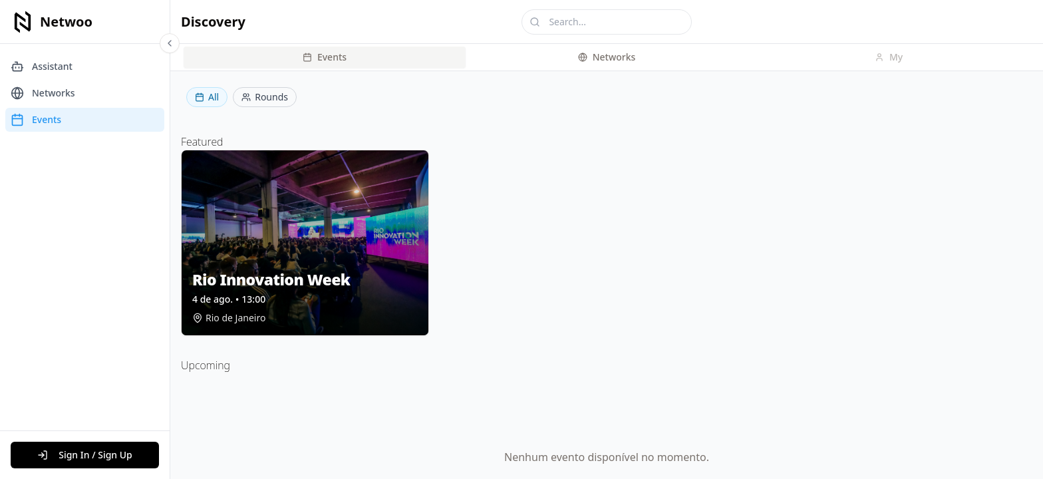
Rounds (264, 96)
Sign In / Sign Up (84, 454)
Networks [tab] (607, 57)
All (207, 96)
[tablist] (606, 57)
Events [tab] (325, 57)
